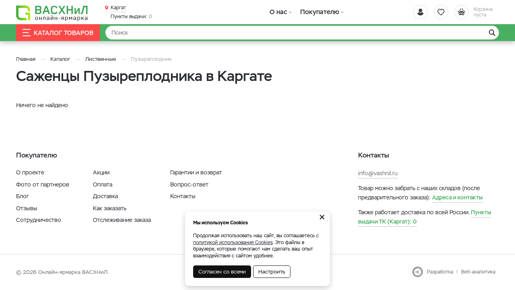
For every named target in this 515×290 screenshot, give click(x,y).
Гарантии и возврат (196, 172)
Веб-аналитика (478, 271)
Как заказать (109, 208)
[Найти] (302, 32)
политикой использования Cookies (233, 242)
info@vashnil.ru (378, 173)
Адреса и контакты (457, 197)
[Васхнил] (52, 12)
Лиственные (100, 59)
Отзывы (26, 208)
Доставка (105, 196)
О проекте (30, 172)
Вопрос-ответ (189, 184)
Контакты (183, 196)
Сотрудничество (38, 220)
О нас (279, 12)
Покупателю (319, 12)
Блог (22, 196)
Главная (25, 59)
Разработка (440, 271)
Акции (101, 172)
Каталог (60, 59)
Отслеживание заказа (122, 220)
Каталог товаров (58, 33)
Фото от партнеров (42, 184)
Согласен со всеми (222, 271)
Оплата (102, 184)
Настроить (271, 271)
